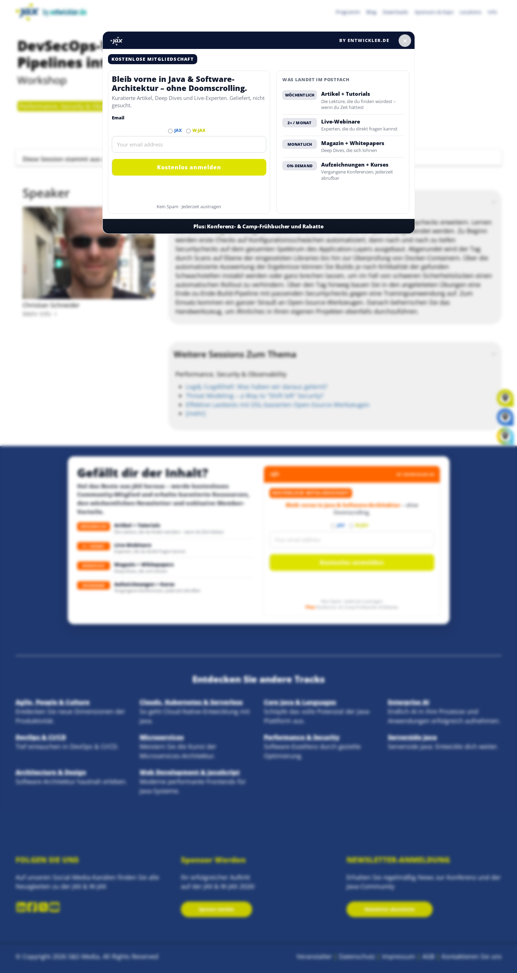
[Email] (189, 144)
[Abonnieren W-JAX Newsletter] (188, 131)
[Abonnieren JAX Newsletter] (170, 131)
